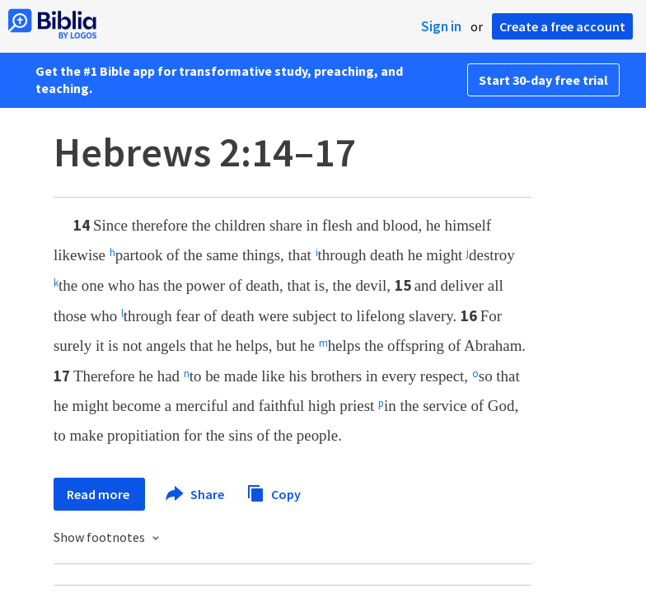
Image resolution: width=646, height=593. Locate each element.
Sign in (441, 26)
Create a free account (562, 26)
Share (196, 494)
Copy (273, 492)
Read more (99, 494)
